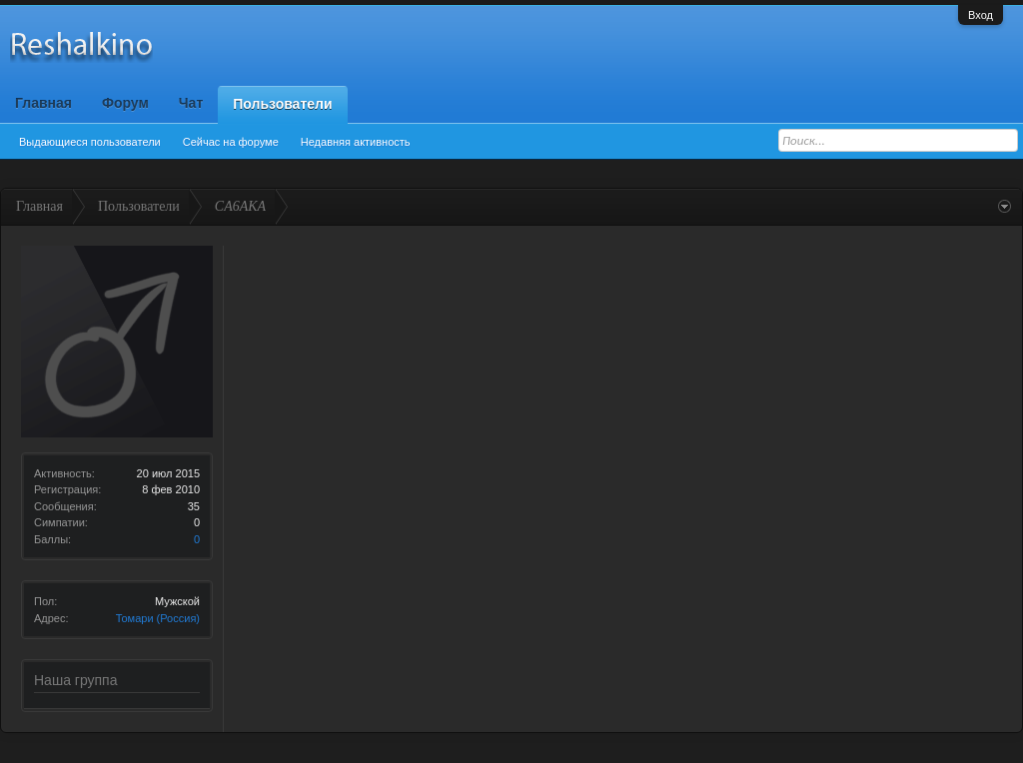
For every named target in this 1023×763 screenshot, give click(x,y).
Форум (125, 103)
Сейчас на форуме (231, 142)
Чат (191, 103)
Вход (980, 15)
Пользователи (282, 104)
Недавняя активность (356, 142)
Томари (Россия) (158, 618)
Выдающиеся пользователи (90, 142)
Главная (43, 103)
